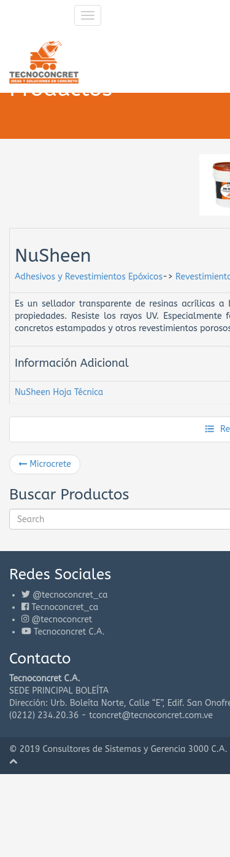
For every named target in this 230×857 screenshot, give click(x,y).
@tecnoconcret (61, 619)
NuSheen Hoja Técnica (59, 392)
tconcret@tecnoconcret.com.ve (151, 715)
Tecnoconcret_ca (64, 607)
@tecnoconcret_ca (70, 595)
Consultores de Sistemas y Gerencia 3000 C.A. (135, 749)
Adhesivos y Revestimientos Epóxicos (89, 277)
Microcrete (44, 464)
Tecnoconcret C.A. (69, 632)
